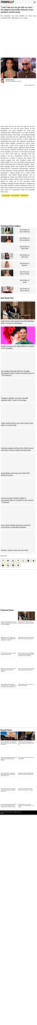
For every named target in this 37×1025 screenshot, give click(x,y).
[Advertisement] (18, 39)
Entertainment (6, 5)
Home (2, 5)
